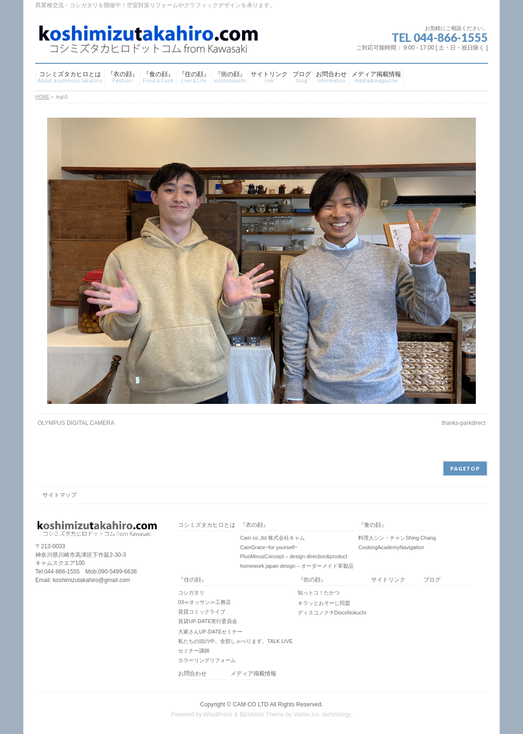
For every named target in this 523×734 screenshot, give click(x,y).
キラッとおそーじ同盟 (324, 603)
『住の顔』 (192, 580)
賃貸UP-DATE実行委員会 (207, 621)
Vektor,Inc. (307, 714)
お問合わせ (192, 674)
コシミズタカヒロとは (206, 525)
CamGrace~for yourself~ (268, 547)
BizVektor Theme (262, 714)
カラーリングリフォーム (207, 660)
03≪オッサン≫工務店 (204, 602)
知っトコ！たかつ (319, 592)
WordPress (217, 714)
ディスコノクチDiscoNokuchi (332, 612)
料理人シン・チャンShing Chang (397, 538)
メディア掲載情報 (253, 674)
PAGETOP (465, 468)
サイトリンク (388, 580)
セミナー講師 (194, 651)
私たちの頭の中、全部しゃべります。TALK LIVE (235, 641)
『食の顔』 (372, 525)
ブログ (432, 580)
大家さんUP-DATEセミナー (210, 631)
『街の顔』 (312, 580)
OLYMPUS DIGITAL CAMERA (76, 423)
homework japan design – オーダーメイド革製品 (296, 566)
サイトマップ (59, 495)
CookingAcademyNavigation (391, 547)
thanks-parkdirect (463, 423)
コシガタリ (191, 592)
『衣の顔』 (254, 525)
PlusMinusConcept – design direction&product (293, 556)
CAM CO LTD (251, 704)
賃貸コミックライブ (201, 611)
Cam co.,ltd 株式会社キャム (272, 538)
